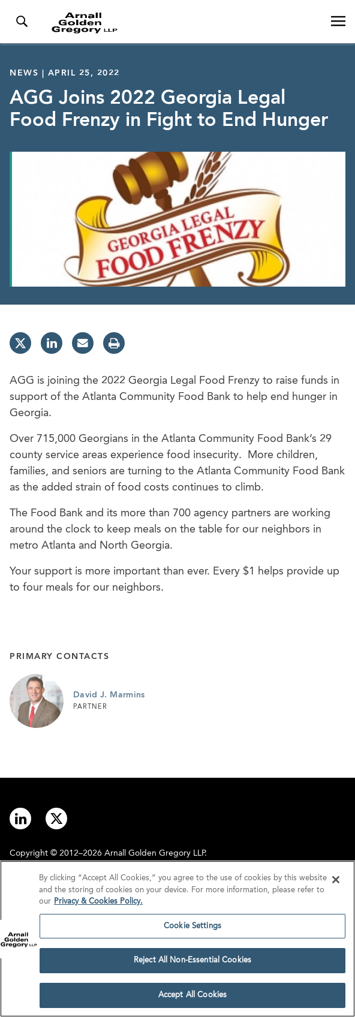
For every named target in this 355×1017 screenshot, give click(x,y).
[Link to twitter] (56, 818)
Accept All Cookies (192, 1000)
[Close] (336, 884)
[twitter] (20, 343)
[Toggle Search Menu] (22, 22)
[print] (114, 343)
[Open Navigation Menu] (338, 22)
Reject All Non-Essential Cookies (192, 965)
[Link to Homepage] (182, 23)
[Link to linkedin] (20, 818)
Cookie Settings (192, 930)
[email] (83, 343)
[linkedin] (51, 343)
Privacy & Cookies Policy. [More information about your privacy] (98, 906)
